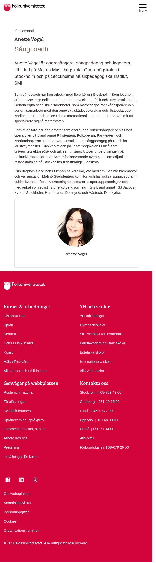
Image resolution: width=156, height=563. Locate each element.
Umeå (84, 429)
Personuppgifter (16, 512)
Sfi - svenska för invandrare (101, 334)
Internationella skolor (96, 362)
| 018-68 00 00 (106, 419)
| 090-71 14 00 (102, 428)
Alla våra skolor (92, 371)
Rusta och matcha (18, 392)
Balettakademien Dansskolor (102, 343)
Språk (8, 325)
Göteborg (87, 402)
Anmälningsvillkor (18, 503)
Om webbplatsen (17, 494)
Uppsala (86, 420)
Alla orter (87, 438)
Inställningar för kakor (21, 457)
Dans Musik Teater (18, 343)
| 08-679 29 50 (117, 447)
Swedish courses (17, 411)
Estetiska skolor (92, 352)
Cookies (10, 521)
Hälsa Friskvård (16, 362)
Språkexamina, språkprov (24, 420)
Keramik (10, 334)
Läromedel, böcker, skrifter (25, 429)
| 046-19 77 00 (101, 410)
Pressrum (11, 447)
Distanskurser (14, 316)
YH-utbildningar (92, 316)
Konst (8, 352)
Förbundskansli (92, 447)
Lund (84, 411)
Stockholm (88, 392)
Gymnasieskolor (93, 325)
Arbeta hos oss (15, 438)
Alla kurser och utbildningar (25, 371)
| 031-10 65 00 (108, 401)
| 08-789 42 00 (109, 392)
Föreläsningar (14, 402)
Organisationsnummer (21, 530)
